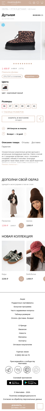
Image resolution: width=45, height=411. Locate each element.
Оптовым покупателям (22, 345)
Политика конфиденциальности (22, 396)
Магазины (22, 337)
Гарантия (6, 147)
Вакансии (22, 329)
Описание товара (10, 142)
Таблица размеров (22, 314)
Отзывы (25, 142)
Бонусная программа (22, 307)
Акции (22, 299)
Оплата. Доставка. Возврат (22, 318)
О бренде (22, 325)
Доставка (36, 142)
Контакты (22, 341)
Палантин (6, 221)
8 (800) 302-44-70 (22, 355)
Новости (22, 333)
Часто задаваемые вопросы (22, 310)
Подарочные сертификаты (22, 303)
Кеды (4, 274)
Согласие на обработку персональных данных (22, 399)
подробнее (32, 76)
